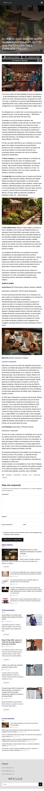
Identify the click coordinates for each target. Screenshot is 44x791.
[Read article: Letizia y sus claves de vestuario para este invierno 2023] (34, 672)
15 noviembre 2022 (7, 648)
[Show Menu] (42, 2)
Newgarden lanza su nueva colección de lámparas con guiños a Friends (31, 553)
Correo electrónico (7, 526)
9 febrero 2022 (11, 747)
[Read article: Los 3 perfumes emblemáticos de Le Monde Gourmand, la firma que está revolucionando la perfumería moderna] (5, 576)
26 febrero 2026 (21, 734)
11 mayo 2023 (14, 729)
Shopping (30, 642)
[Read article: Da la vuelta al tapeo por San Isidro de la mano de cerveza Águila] (5, 727)
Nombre (4, 518)
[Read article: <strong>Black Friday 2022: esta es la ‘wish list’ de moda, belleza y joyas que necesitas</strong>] (34, 647)
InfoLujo (25, 476)
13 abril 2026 (14, 586)
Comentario (5, 496)
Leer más (7, 568)
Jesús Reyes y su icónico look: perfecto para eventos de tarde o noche (12, 619)
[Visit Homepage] (7, 3)
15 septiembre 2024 (7, 623)
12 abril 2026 (14, 597)
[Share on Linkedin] (40, 61)
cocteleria (8, 476)
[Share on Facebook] (12, 57)
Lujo (30, 476)
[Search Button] (40, 786)
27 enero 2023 (6, 671)
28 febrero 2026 (6, 700)
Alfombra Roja (32, 691)
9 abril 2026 (13, 605)
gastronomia (17, 476)
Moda (29, 617)
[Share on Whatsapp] (20, 61)
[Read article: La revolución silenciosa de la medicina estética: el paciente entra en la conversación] (5, 583)
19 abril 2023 (25, 752)
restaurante (37, 476)
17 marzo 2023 (30, 743)
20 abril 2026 (14, 578)
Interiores (6, 552)
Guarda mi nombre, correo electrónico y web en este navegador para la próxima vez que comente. (23, 535)
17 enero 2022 (16, 738)
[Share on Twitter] (32, 57)
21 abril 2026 (23, 557)
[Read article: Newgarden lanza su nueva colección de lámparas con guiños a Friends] (10, 556)
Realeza (30, 667)
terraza (5, 478)
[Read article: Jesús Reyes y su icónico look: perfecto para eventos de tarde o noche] (34, 622)
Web (24, 526)
